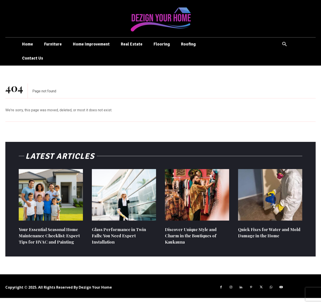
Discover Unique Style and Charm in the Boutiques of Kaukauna (193, 235)
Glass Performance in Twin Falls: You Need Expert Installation (121, 235)
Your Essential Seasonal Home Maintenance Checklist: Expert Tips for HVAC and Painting (46, 238)
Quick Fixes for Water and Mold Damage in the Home (266, 232)
